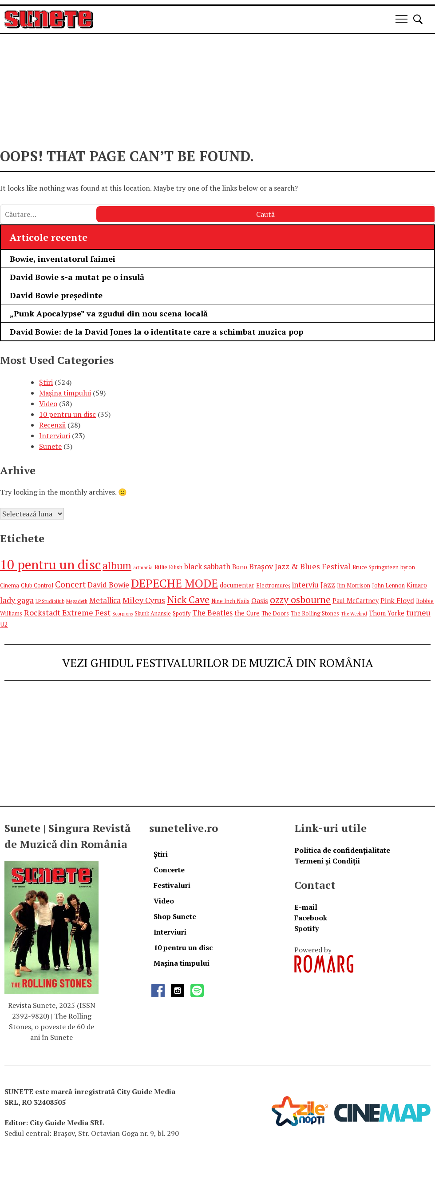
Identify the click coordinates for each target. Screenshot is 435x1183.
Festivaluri (172, 885)
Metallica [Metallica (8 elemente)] (105, 600)
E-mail (305, 907)
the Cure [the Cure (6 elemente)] (247, 613)
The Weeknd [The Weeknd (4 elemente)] (354, 614)
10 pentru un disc (67, 414)
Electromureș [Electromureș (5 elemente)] (273, 585)
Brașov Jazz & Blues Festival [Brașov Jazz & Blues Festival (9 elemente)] (300, 566)
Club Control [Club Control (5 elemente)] (37, 585)
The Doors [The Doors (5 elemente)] (275, 613)
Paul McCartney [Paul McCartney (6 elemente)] (355, 600)
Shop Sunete (175, 916)
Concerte (169, 870)
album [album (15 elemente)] (117, 565)
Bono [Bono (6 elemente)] (239, 567)
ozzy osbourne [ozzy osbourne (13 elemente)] (300, 599)
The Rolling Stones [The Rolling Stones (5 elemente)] (315, 613)
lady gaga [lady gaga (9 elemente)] (17, 600)
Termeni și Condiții (327, 861)
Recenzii (52, 425)
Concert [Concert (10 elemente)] (70, 584)
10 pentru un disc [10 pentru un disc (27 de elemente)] (50, 564)
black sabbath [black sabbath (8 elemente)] (207, 566)
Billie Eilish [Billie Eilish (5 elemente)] (168, 567)
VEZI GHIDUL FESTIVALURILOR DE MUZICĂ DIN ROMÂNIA (217, 662)
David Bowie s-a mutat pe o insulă (77, 276)
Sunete (50, 446)
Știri (46, 382)
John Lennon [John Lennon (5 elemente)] (388, 585)
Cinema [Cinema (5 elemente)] (9, 585)
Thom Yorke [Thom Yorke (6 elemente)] (386, 613)
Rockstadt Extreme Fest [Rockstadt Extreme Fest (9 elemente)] (67, 612)
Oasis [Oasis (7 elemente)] (259, 600)
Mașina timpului (65, 393)
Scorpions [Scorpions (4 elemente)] (122, 614)
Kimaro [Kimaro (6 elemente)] (417, 585)
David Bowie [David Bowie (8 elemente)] (108, 585)
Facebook (310, 918)
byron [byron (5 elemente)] (407, 567)
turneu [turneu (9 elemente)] (418, 612)
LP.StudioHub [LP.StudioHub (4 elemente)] (50, 601)
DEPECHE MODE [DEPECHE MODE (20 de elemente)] (174, 583)
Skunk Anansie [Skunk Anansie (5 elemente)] (152, 613)
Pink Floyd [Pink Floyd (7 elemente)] (397, 600)
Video (48, 403)
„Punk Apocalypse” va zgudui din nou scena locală (110, 313)
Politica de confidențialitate (342, 850)
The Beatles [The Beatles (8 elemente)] (212, 612)
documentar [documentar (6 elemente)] (237, 585)
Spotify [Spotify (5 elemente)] (181, 613)
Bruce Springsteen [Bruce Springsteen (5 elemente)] (375, 567)
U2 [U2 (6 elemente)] (4, 624)
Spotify (306, 928)
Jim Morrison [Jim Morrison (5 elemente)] (353, 585)
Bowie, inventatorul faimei (62, 258)
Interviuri (54, 435)
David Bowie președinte (56, 295)
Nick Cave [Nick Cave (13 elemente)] (188, 599)
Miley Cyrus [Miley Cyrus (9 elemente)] (144, 600)
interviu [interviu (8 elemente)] (305, 585)
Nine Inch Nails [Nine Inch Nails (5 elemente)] (230, 601)
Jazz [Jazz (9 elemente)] (327, 584)
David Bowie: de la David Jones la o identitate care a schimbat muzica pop (156, 331)
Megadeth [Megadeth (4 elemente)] (76, 601)
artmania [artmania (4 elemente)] (143, 567)
